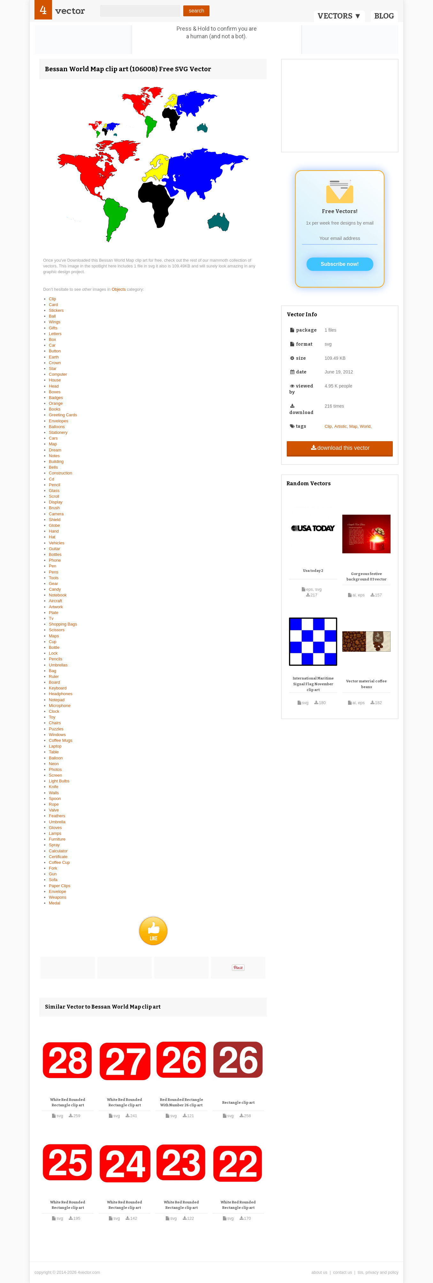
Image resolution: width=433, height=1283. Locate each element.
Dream (55, 450)
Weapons (57, 897)
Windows (57, 734)
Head (54, 386)
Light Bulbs (59, 781)
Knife (53, 786)
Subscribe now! (340, 264)
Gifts (53, 328)
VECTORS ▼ (339, 16)
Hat (52, 536)
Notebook (58, 595)
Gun (53, 874)
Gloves (55, 827)
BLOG (384, 16)
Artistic (340, 426)
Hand (54, 531)
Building (56, 461)
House (55, 380)
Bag (52, 670)
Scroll (54, 496)
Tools (53, 577)
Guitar (54, 548)
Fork (53, 868)
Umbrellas (58, 665)
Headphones (60, 693)
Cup (53, 641)
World (365, 426)
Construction (60, 473)
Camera (56, 513)
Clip (52, 298)
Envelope (57, 891)
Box (52, 339)
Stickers (56, 310)
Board (54, 682)
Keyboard (58, 688)
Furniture (57, 839)
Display (56, 502)
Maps (54, 636)
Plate (53, 612)
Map (53, 444)
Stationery (58, 432)
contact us (342, 1272)
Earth (54, 357)
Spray (54, 844)
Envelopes (58, 421)
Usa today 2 (313, 571)
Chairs (55, 722)
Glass (54, 490)
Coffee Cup (59, 862)
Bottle (54, 647)
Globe (54, 525)
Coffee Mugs (60, 740)
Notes (54, 455)
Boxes (54, 391)
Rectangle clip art (238, 1103)
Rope (54, 804)
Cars (53, 438)
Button (55, 351)
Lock (53, 653)
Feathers (57, 815)
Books (54, 409)
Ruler (54, 676)
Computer (58, 374)
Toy (52, 717)
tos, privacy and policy (378, 1272)
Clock (54, 711)
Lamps (55, 833)
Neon (54, 763)
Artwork (56, 606)
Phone (55, 560)
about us (319, 1272)
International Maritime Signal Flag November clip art (313, 684)
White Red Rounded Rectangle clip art (67, 1103)
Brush (54, 507)
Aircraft (55, 600)
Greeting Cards (63, 414)
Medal (54, 903)
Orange (56, 403)
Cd (51, 479)
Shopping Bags (63, 624)
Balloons (57, 426)
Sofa (53, 879)
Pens (53, 572)
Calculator (58, 851)
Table (54, 751)
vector (70, 10)
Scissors (57, 629)
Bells (53, 467)
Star (53, 368)
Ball (52, 316)
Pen (52, 566)
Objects (119, 289)
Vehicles (56, 543)
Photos (55, 769)
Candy (55, 589)
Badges (56, 397)
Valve (54, 810)
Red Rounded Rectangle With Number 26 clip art (181, 1103)
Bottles (55, 554)
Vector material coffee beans (366, 684)
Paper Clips (59, 885)
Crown (55, 362)
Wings (54, 321)
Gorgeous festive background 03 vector (366, 577)
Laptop (55, 746)
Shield (54, 519)
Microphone (60, 705)
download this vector (339, 448)
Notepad (57, 699)
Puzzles (56, 728)
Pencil (54, 484)
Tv (51, 618)
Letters (55, 333)
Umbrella (57, 821)
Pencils (55, 659)
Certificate (58, 856)
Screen (55, 775)
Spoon (55, 798)
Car (52, 345)
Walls (54, 792)
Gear (53, 583)
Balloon (56, 758)
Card (53, 304)
